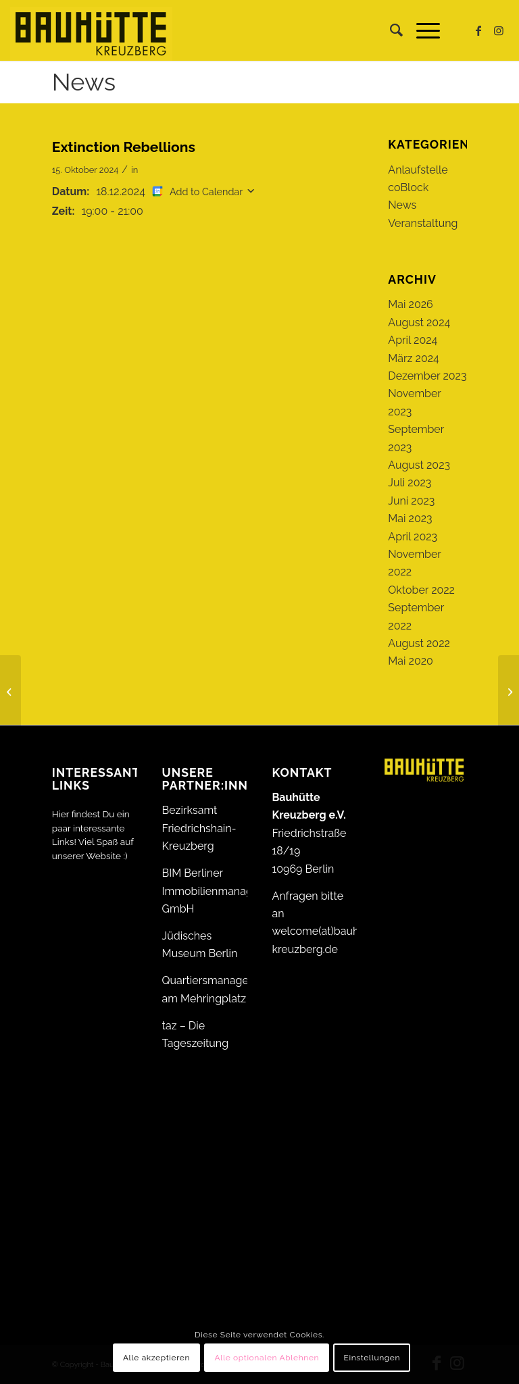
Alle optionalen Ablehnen (266, 1357)
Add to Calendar (206, 191)
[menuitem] (389, 30)
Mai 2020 (410, 661)
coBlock (408, 187)
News (84, 82)
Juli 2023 (409, 482)
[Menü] (421, 30)
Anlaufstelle (417, 169)
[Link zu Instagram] (499, 30)
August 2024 (419, 322)
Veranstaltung (423, 223)
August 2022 (419, 643)
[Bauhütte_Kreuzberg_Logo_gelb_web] (91, 30)
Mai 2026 (410, 304)
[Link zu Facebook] (478, 30)
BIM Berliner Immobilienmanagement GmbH (223, 891)
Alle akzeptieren (156, 1357)
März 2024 (413, 358)
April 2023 (412, 536)
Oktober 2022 (421, 590)
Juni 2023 (411, 500)
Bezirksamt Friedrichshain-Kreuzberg (199, 828)
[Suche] (389, 30)
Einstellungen (372, 1357)
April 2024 (412, 340)
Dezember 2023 (427, 375)
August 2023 (419, 465)
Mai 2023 (410, 518)
